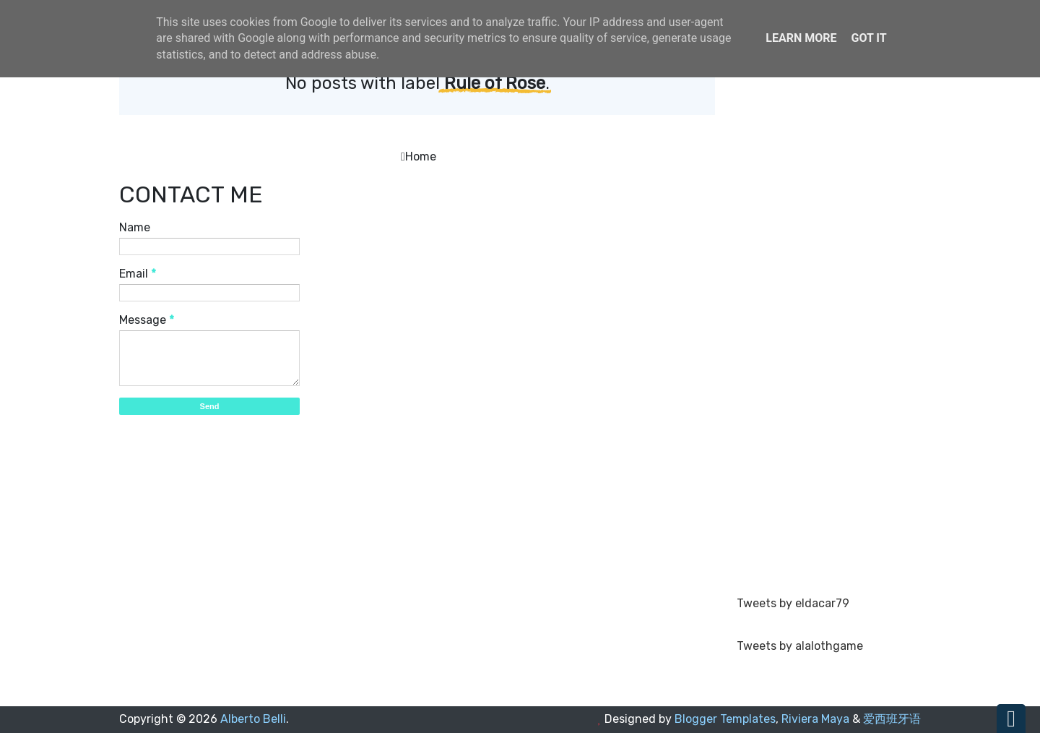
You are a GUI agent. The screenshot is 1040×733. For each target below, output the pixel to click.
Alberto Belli (253, 719)
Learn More (801, 38)
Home (420, 156)
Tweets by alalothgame (800, 646)
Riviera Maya (815, 719)
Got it (868, 38)
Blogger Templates (725, 719)
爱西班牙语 (892, 719)
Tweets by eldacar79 (793, 603)
